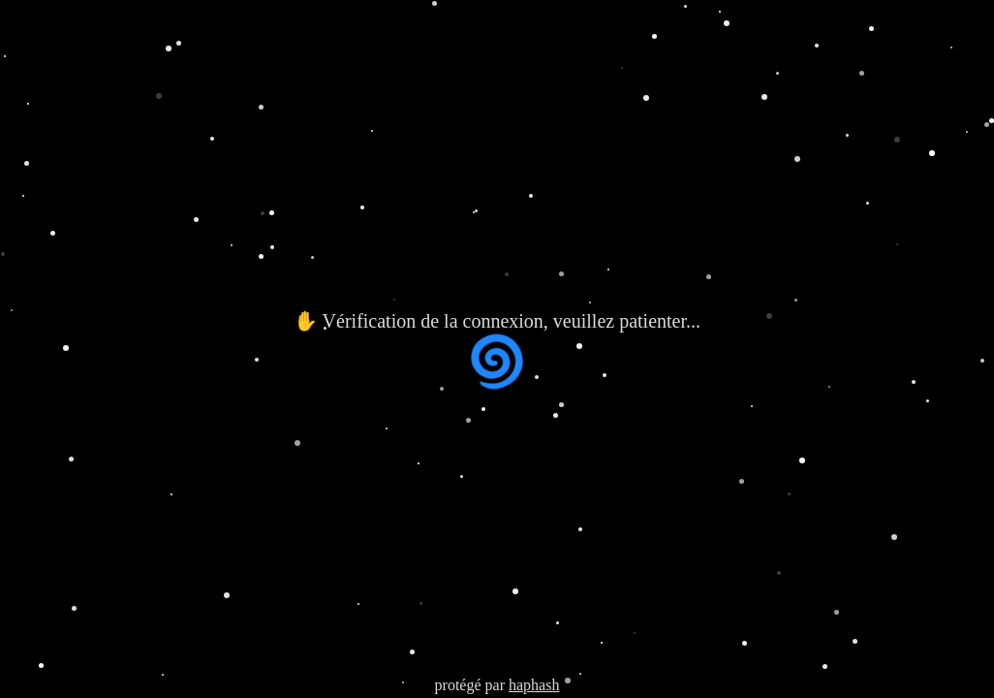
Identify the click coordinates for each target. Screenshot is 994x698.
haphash (534, 685)
